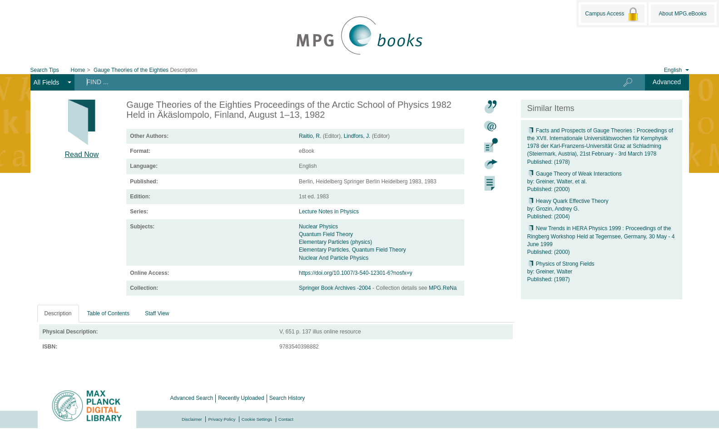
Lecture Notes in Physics (329, 211)
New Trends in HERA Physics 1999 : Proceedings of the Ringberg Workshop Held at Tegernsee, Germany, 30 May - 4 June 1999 (601, 236)
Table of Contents (108, 313)
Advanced (667, 82)
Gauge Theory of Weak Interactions (574, 174)
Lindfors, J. (357, 136)
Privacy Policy (221, 419)
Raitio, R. (310, 136)
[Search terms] (339, 82)
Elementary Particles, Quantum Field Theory (352, 250)
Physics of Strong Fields (561, 264)
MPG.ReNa (442, 288)
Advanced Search (191, 398)
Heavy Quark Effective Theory (568, 201)
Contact (285, 419)
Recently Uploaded (241, 398)
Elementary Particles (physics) (335, 242)
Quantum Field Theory (326, 234)
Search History (287, 398)
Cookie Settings (257, 419)
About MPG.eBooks (682, 13)
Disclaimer (192, 419)
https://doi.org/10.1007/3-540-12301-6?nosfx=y (355, 273)
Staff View (157, 313)
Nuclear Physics (318, 226)
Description (58, 313)
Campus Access (612, 14)
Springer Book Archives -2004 (335, 288)
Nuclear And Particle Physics (333, 258)
